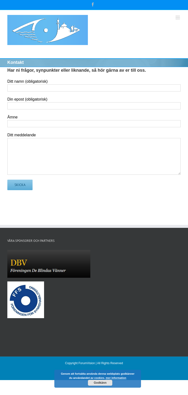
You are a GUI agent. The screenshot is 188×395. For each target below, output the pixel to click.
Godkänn (100, 382)
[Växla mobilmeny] (178, 17)
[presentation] (44, 204)
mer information (116, 377)
